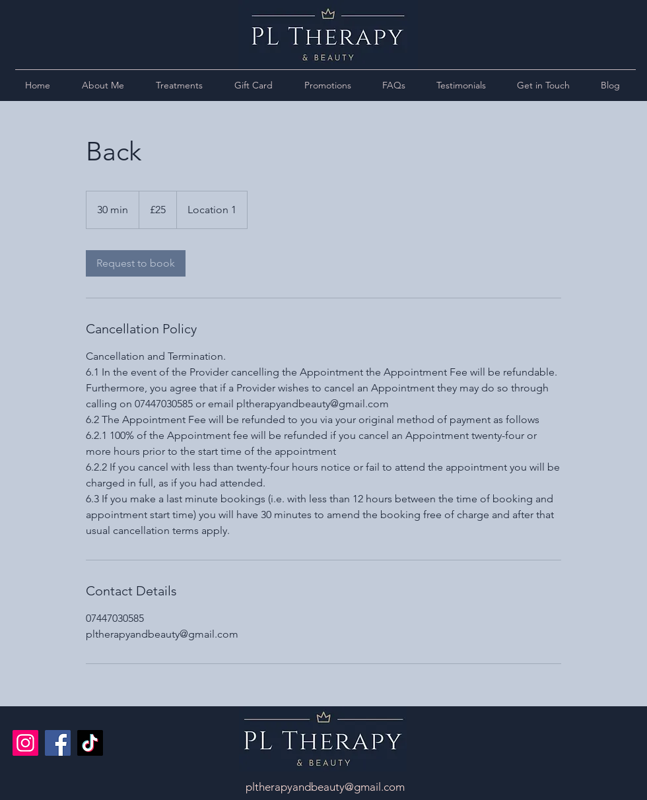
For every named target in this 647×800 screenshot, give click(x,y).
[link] (136, 263)
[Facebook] (58, 743)
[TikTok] (90, 743)
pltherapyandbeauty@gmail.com (325, 786)
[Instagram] (25, 743)
